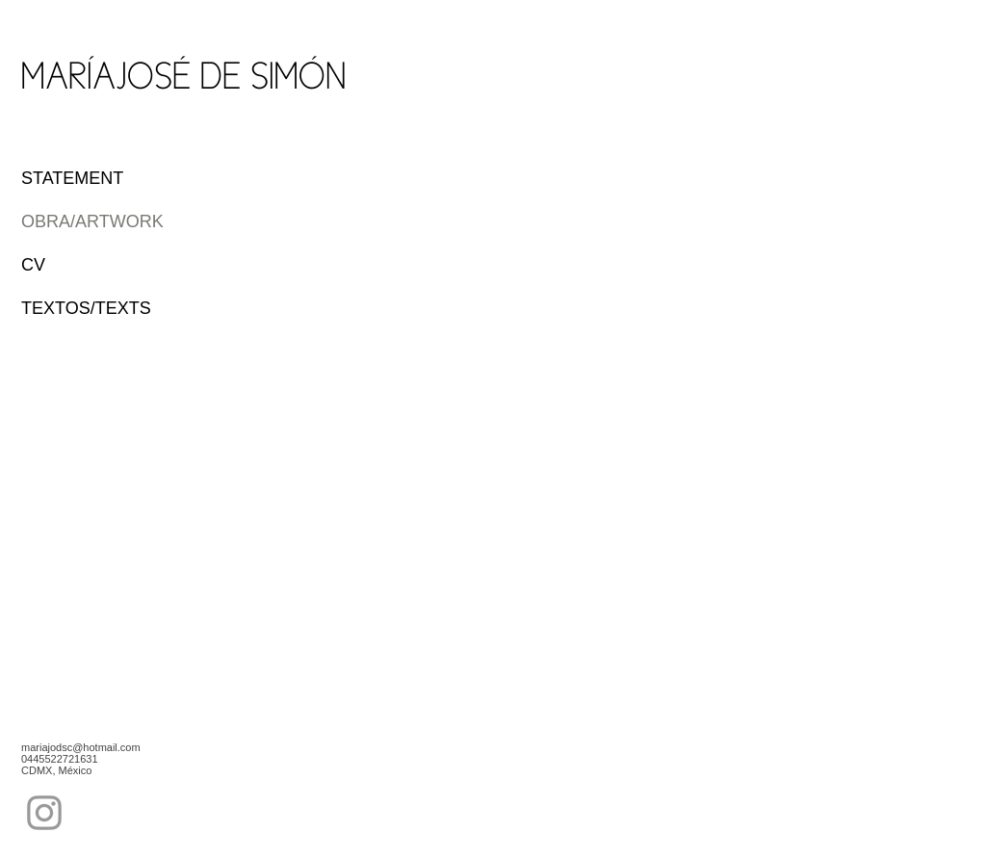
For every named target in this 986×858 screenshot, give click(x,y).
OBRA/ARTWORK (92, 221)
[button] (448, 285)
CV (33, 264)
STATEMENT (72, 178)
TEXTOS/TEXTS (86, 308)
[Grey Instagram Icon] (44, 813)
